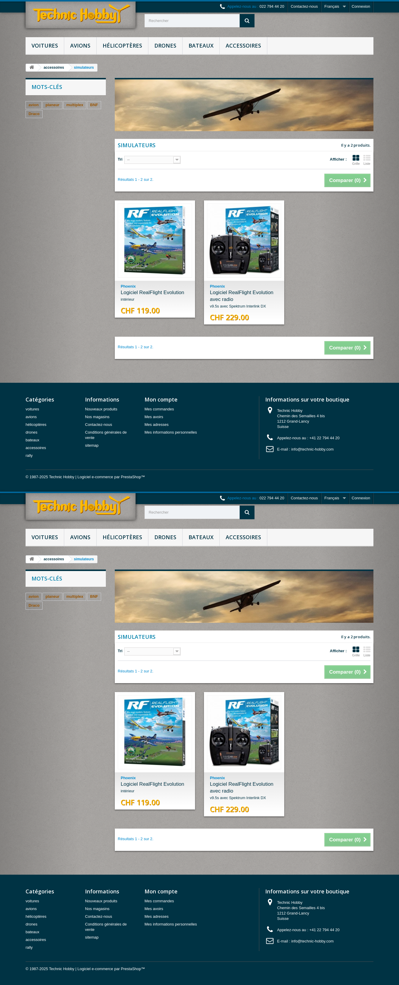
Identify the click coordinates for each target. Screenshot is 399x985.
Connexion (361, 6)
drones (165, 45)
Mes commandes (159, 409)
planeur (52, 105)
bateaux (200, 45)
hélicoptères (122, 45)
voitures (45, 45)
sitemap (92, 445)
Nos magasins (97, 417)
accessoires (243, 45)
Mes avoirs (153, 417)
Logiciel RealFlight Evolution (155, 296)
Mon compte (160, 399)
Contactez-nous (304, 6)
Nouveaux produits (101, 409)
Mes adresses (156, 424)
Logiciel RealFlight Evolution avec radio (244, 300)
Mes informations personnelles (170, 432)
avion (34, 105)
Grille (356, 160)
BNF (94, 105)
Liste (366, 160)
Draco (34, 114)
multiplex (74, 105)
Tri (120, 159)
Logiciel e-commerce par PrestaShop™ (111, 477)
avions (80, 45)
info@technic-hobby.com (312, 449)
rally (29, 455)
